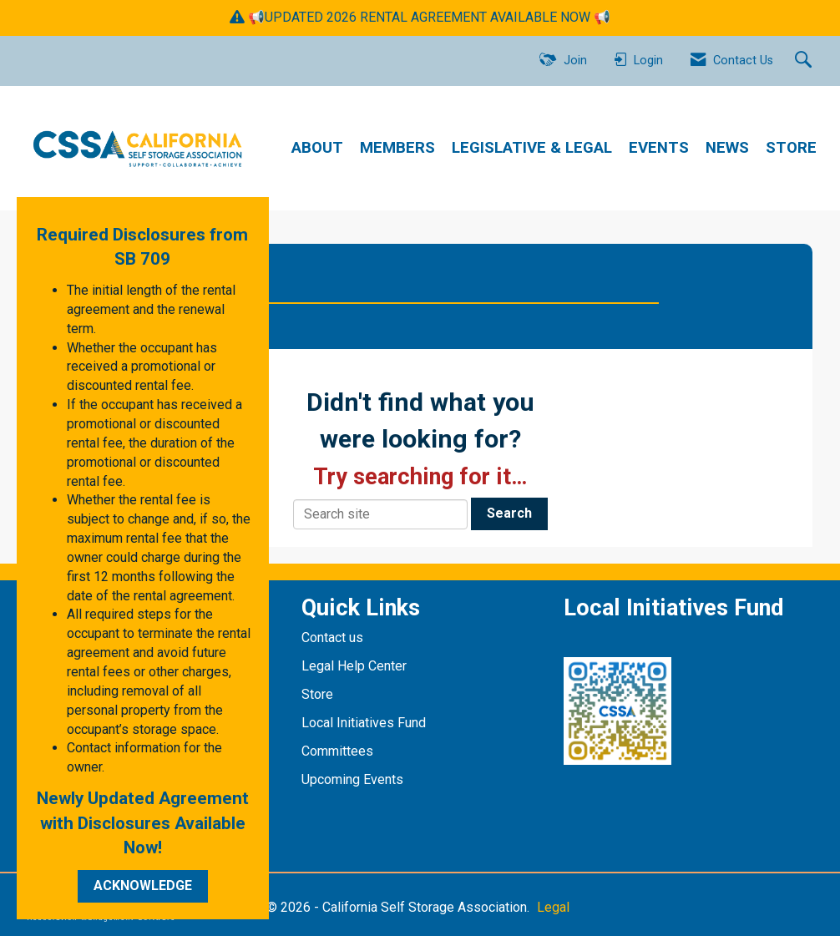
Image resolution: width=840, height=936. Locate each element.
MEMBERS (397, 148)
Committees (337, 751)
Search (509, 513)
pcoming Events (358, 779)
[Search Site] (805, 61)
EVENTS (659, 148)
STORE (791, 148)
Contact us (334, 637)
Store (319, 694)
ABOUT (317, 148)
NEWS (727, 148)
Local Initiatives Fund (363, 723)
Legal (553, 907)
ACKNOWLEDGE (143, 885)
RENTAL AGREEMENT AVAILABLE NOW (475, 17)
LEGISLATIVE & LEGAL (532, 148)
